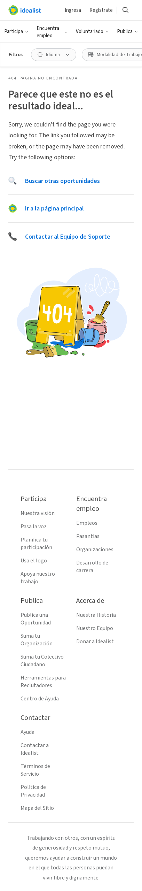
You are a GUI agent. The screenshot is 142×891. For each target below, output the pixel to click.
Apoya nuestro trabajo (38, 577)
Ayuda (27, 732)
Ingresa (73, 10)
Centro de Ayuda (40, 698)
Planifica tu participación (36, 543)
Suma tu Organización (37, 639)
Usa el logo (34, 560)
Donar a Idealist (95, 641)
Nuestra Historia (96, 615)
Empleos (86, 523)
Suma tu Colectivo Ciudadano (42, 660)
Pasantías (88, 536)
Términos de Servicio (35, 770)
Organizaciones (94, 549)
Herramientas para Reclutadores (43, 681)
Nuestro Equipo (94, 628)
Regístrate (101, 10)
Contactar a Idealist (35, 749)
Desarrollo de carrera (92, 566)
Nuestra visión (38, 513)
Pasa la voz (34, 526)
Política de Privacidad (33, 791)
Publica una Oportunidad (36, 619)
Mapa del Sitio (37, 808)
